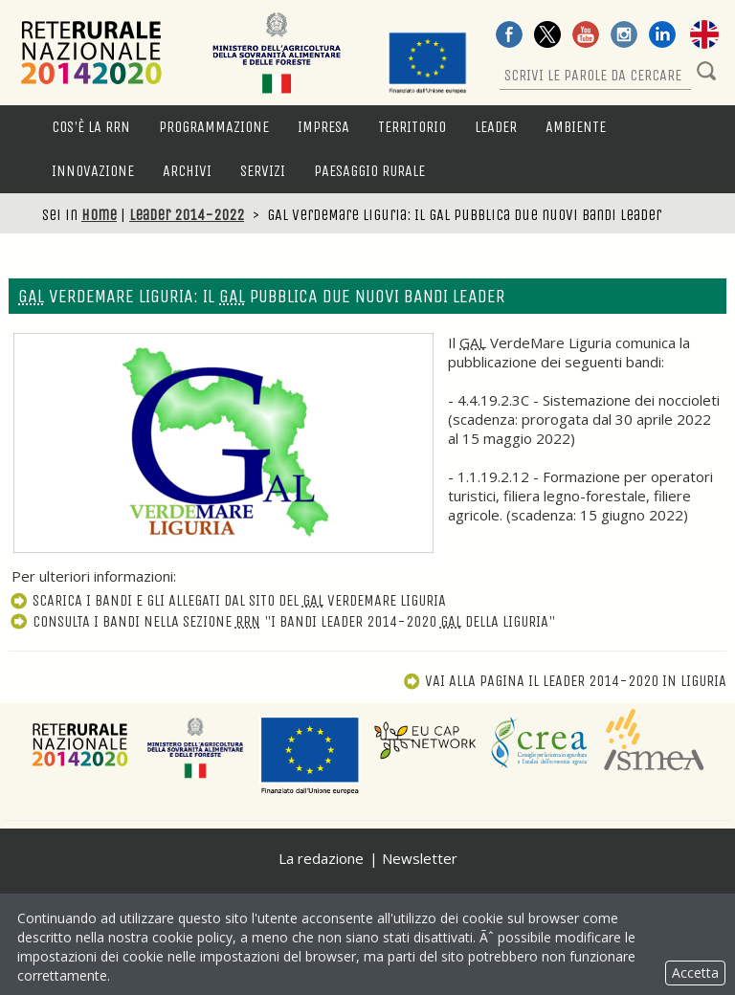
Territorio (412, 127)
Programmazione (214, 127)
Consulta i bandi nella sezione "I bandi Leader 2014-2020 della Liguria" (282, 621)
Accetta (695, 972)
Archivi (187, 171)
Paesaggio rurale (369, 171)
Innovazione (93, 171)
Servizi (262, 171)
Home (99, 215)
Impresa (323, 127)
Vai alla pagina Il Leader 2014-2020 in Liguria (564, 681)
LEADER (496, 127)
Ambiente (576, 127)
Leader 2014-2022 (186, 215)
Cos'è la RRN (91, 127)
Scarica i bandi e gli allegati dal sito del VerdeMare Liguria (227, 600)
